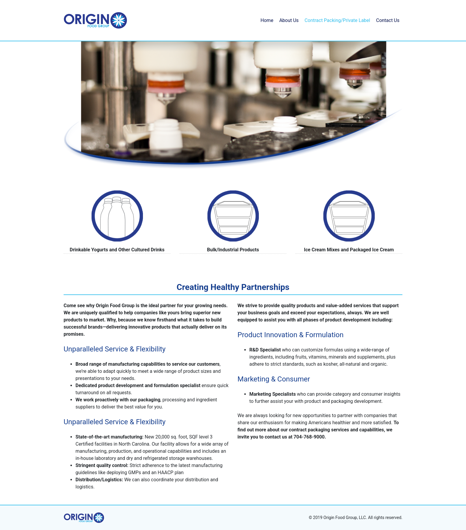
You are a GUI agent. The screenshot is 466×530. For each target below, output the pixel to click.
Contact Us (387, 20)
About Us (289, 20)
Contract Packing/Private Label (337, 20)
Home (267, 20)
